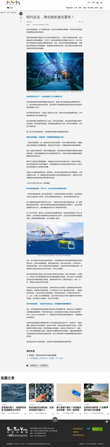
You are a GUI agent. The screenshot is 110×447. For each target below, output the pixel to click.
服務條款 (75, 432)
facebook (21, 33)
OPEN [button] (55, 419)
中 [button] (21, 44)
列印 (21, 48)
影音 (80, 8)
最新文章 (13, 12)
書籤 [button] (21, 51)
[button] (101, 2)
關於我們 (70, 8)
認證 (101, 8)
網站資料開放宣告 (78, 435)
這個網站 (29, 183)
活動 (84, 8)
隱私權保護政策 (78, 428)
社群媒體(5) (44, 365)
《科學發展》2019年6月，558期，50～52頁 (46, 358)
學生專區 (90, 8)
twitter (21, 36)
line (20, 40)
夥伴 (96, 8)
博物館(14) (34, 365)
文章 (75, 8)
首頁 (3, 12)
